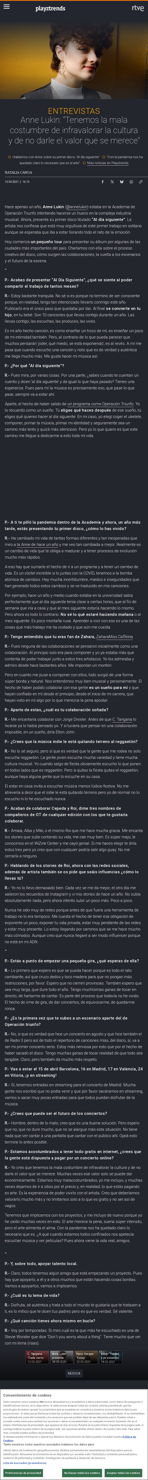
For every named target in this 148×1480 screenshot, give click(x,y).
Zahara (102, 636)
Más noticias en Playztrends (108, 163)
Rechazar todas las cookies (82, 1472)
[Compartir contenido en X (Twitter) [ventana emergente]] (112, 181)
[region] (74, 1434)
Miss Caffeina (121, 636)
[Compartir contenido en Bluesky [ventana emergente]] (122, 181)
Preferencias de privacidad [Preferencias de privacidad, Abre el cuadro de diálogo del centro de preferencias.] (23, 1472)
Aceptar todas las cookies (123, 1472)
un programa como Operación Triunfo (100, 403)
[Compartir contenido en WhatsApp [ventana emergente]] (131, 181)
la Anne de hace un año (37, 544)
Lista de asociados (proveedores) (24, 1463)
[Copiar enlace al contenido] (141, 181)
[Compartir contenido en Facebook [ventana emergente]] (102, 181)
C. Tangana (122, 719)
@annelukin (76, 206)
